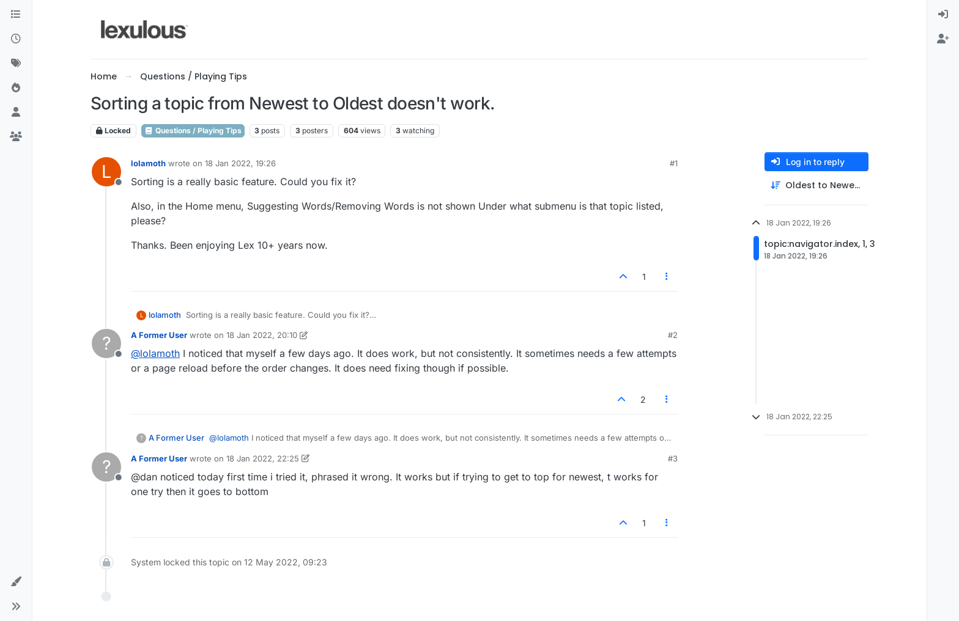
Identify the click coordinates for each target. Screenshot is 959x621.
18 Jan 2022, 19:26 (240, 163)
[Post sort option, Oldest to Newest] (816, 185)
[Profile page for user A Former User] (106, 343)
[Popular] (16, 88)
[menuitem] (943, 14)
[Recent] (16, 39)
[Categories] (16, 14)
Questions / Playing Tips (193, 130)
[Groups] (16, 137)
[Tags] (16, 63)
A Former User (159, 335)
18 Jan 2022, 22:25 (262, 458)
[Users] (16, 112)
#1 (674, 163)
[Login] (943, 14)
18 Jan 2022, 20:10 (261, 335)
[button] (16, 582)
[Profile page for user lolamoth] (106, 171)
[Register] (943, 39)
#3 (673, 458)
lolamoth (148, 163)
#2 (673, 335)
